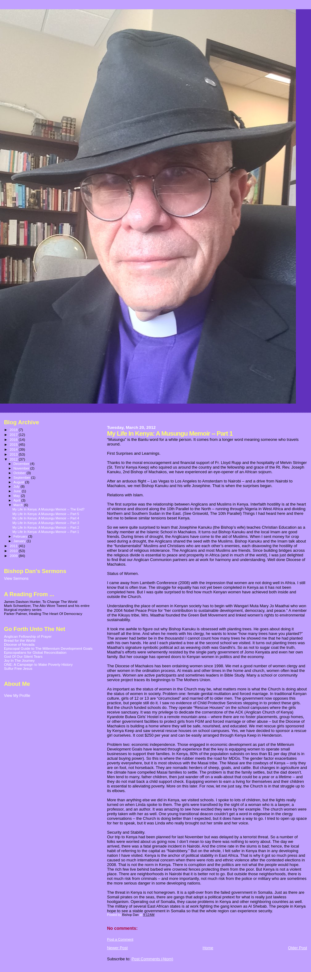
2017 (14, 435)
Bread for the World (19, 640)
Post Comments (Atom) (152, 959)
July (17, 486)
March (19, 505)
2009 (14, 556)
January (20, 541)
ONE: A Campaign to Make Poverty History (38, 664)
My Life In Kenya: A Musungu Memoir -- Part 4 (45, 518)
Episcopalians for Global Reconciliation (35, 652)
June (18, 491)
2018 (14, 430)
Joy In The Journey (19, 660)
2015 (14, 444)
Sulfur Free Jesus (18, 668)
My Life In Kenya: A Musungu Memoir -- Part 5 (45, 514)
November (22, 468)
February (21, 536)
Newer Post (117, 948)
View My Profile (17, 695)
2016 (14, 439)
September (22, 477)
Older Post (297, 948)
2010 (14, 551)
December (22, 464)
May (17, 496)
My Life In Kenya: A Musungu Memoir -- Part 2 (45, 527)
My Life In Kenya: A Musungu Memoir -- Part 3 (45, 523)
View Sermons (16, 578)
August (19, 482)
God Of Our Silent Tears (23, 656)
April (17, 500)
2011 (14, 546)
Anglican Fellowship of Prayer (27, 636)
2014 (14, 449)
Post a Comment (120, 939)
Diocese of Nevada (19, 644)
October (20, 473)
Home (208, 948)
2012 (14, 459)
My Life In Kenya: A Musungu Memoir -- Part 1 (45, 532)
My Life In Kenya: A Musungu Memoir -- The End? (48, 509)
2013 (14, 454)
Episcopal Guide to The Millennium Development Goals (48, 648)
